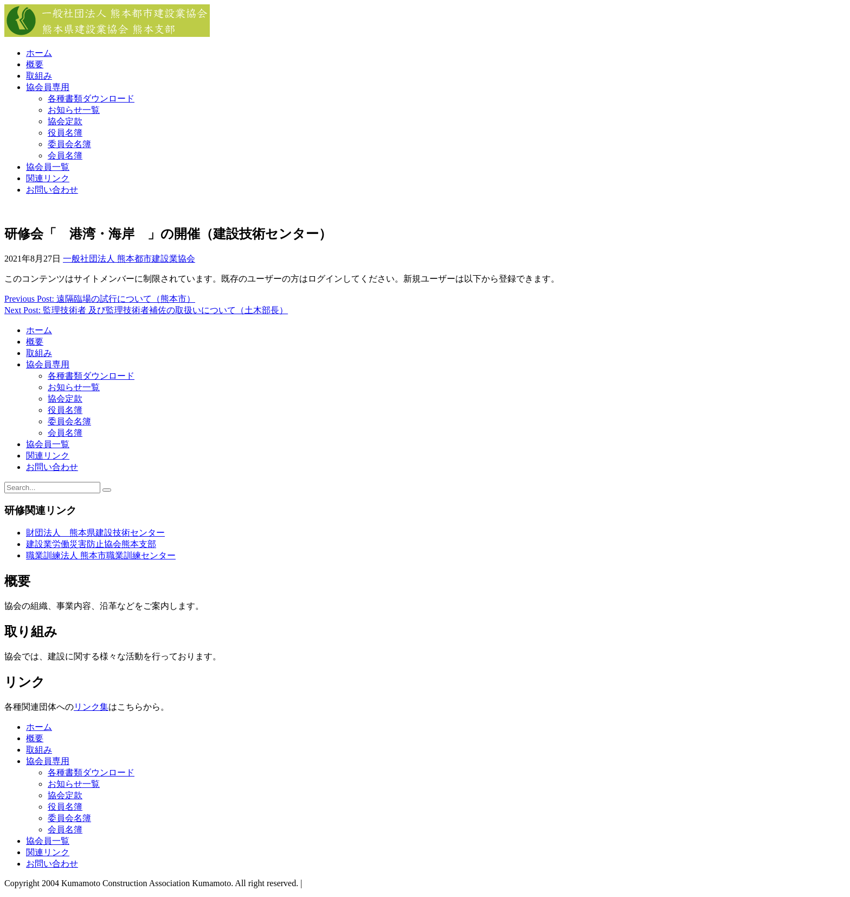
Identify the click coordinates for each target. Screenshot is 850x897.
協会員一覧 (47, 166)
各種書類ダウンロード (91, 98)
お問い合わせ (52, 189)
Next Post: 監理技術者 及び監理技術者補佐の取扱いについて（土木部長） (146, 310)
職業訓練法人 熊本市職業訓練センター (101, 555)
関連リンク (47, 178)
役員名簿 (65, 132)
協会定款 (65, 121)
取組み (39, 75)
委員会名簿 (69, 144)
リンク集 (91, 706)
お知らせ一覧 (74, 109)
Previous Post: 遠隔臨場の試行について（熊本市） (99, 298)
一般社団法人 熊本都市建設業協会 (129, 258)
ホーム (39, 53)
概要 (34, 64)
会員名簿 (65, 155)
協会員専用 (47, 87)
